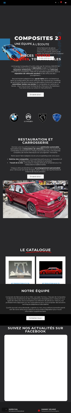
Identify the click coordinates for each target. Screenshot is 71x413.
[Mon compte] (58, 2)
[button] (4, 3)
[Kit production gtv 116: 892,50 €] (20, 257)
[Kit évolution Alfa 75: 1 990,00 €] (51, 257)
